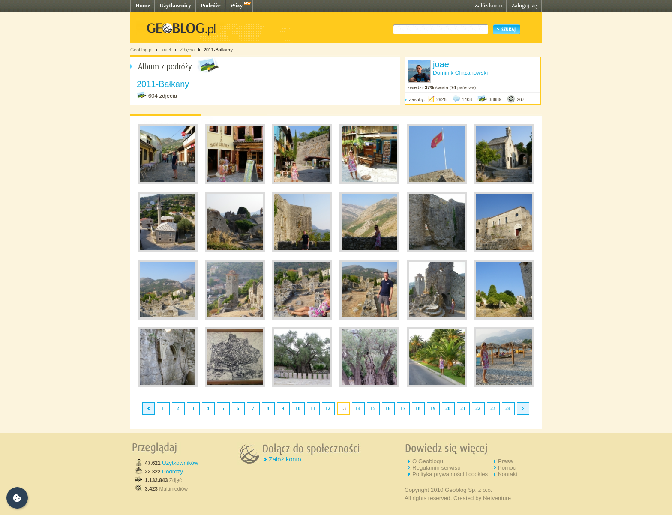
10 (297, 408)
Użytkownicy (175, 5)
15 (372, 408)
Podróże (211, 5)
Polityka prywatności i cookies (450, 474)
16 (387, 408)
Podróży (172, 471)
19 (432, 408)
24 (507, 408)
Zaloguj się (524, 5)
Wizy (236, 5)
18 (417, 408)
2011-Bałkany (218, 49)
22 (477, 408)
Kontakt (507, 474)
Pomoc (507, 467)
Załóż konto (488, 5)
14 (357, 408)
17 (402, 408)
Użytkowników (180, 463)
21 (462, 408)
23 (492, 408)
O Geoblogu (427, 461)
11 (312, 408)
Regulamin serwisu (436, 467)
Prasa (505, 461)
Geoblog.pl (141, 49)
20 (447, 408)
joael (166, 49)
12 (327, 408)
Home (142, 5)
